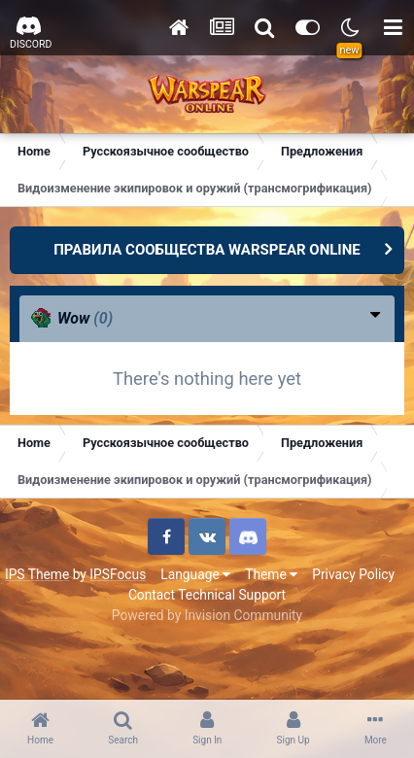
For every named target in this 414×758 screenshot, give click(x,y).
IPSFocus (117, 574)
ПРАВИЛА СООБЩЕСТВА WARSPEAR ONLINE (207, 249)
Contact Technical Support (207, 595)
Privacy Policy (353, 574)
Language (195, 574)
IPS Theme (37, 574)
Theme (271, 574)
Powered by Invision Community (207, 615)
